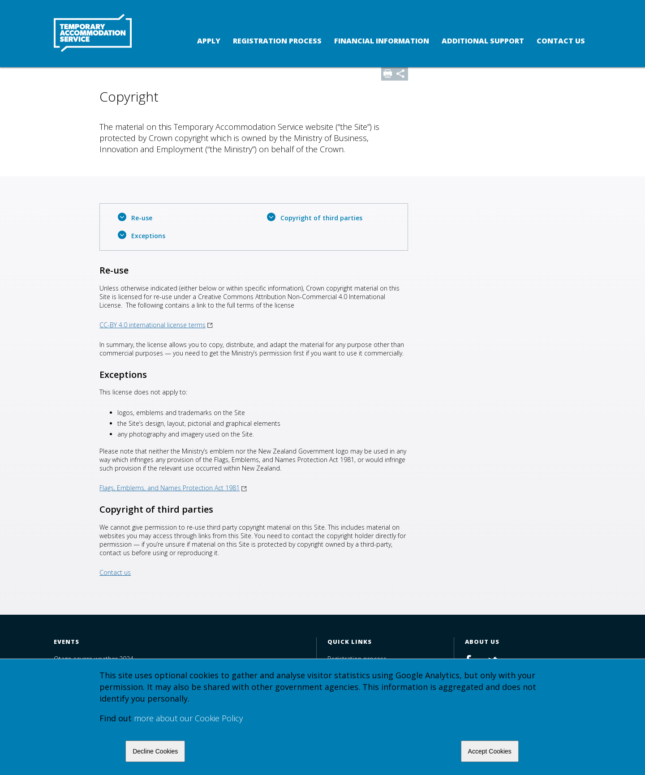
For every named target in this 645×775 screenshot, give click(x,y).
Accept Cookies (490, 751)
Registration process (277, 41)
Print (388, 74)
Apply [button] (208, 41)
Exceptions (148, 235)
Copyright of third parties (321, 218)
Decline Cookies (155, 751)
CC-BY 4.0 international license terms (156, 325)
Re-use (141, 218)
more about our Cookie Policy (188, 718)
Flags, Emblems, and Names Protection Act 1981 (173, 488)
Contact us (561, 41)
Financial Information (381, 41)
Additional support (483, 41)
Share (401, 74)
